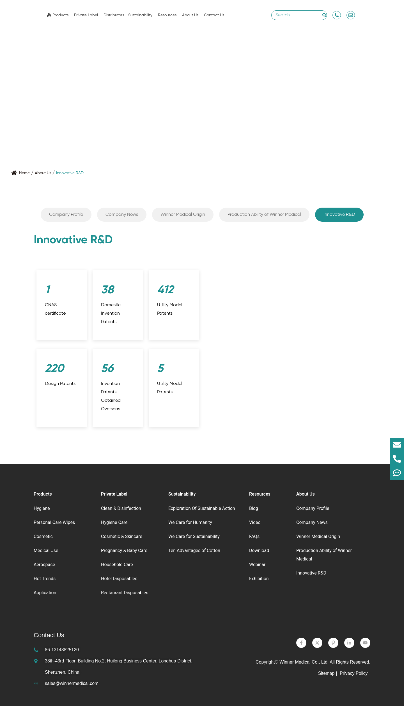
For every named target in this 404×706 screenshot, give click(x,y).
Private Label (86, 15)
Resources (167, 15)
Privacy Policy (354, 673)
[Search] (324, 15)
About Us (190, 15)
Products (60, 15)
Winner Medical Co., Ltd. (304, 662)
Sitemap (326, 673)
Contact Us (214, 15)
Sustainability (140, 15)
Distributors (114, 15)
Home (24, 173)
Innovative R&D (70, 173)
